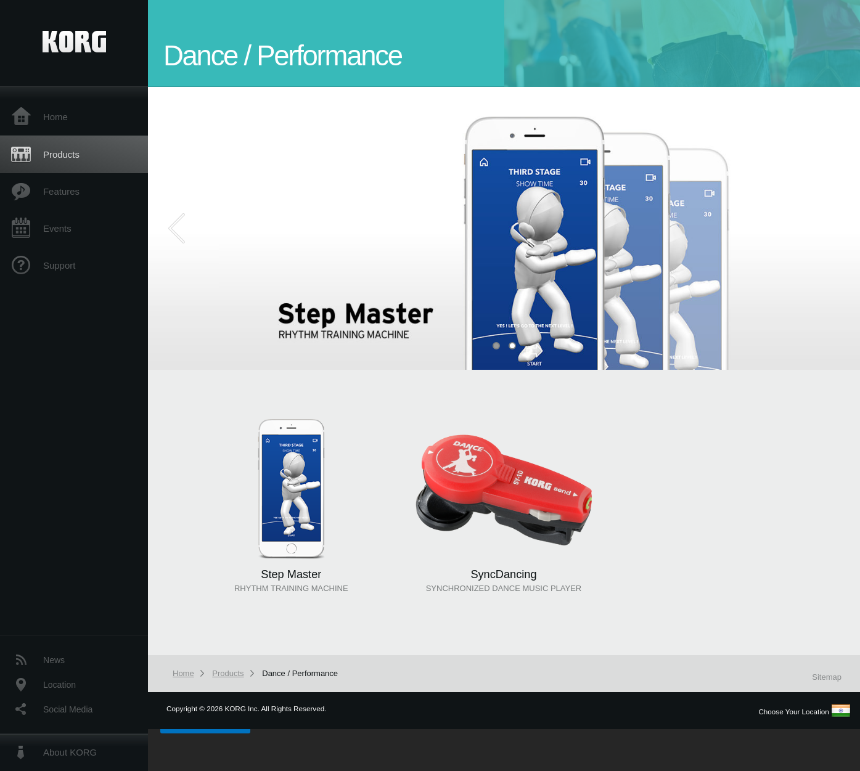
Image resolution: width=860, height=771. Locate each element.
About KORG (70, 752)
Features (61, 191)
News (54, 660)
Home (55, 117)
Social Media (67, 709)
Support (59, 265)
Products (61, 154)
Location (59, 685)
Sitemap (827, 677)
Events (57, 228)
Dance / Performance (300, 673)
